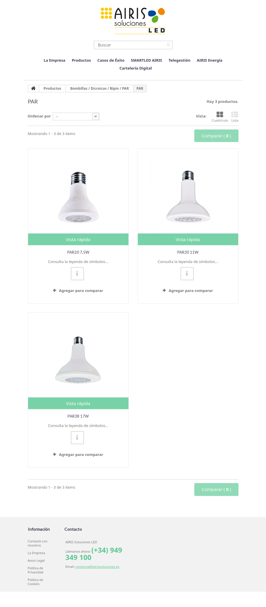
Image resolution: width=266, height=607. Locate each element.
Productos (81, 60)
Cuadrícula (220, 116)
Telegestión (180, 60)
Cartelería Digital (135, 68)
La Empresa (54, 60)
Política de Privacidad (36, 570)
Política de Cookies (35, 582)
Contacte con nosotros (38, 543)
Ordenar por (39, 116)
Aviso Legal (36, 560)
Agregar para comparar (81, 290)
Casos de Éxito (111, 60)
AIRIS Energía (209, 60)
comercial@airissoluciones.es (97, 566)
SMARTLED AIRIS (146, 60)
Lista (234, 116)
